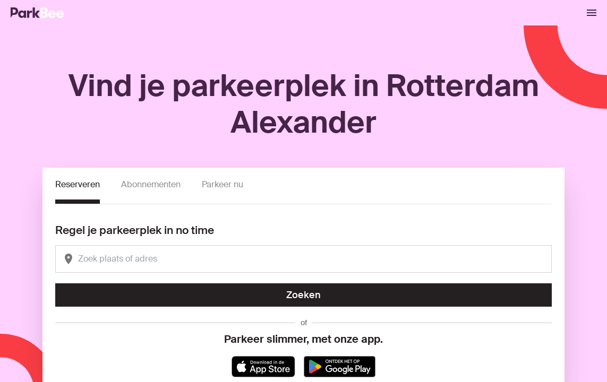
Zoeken (303, 295)
